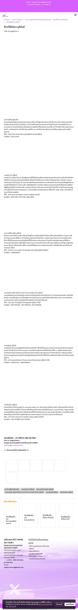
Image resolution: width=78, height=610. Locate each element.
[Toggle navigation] (75, 15)
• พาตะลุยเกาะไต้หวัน (35, 556)
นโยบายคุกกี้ (12, 606)
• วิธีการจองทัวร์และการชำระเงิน (38, 546)
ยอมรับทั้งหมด (70, 604)
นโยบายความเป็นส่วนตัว (45, 604)
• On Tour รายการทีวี (35, 553)
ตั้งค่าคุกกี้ (59, 604)
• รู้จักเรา (31, 548)
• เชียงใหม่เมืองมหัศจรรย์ (36, 559)
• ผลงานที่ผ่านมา (33, 551)
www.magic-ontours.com (13, 445)
